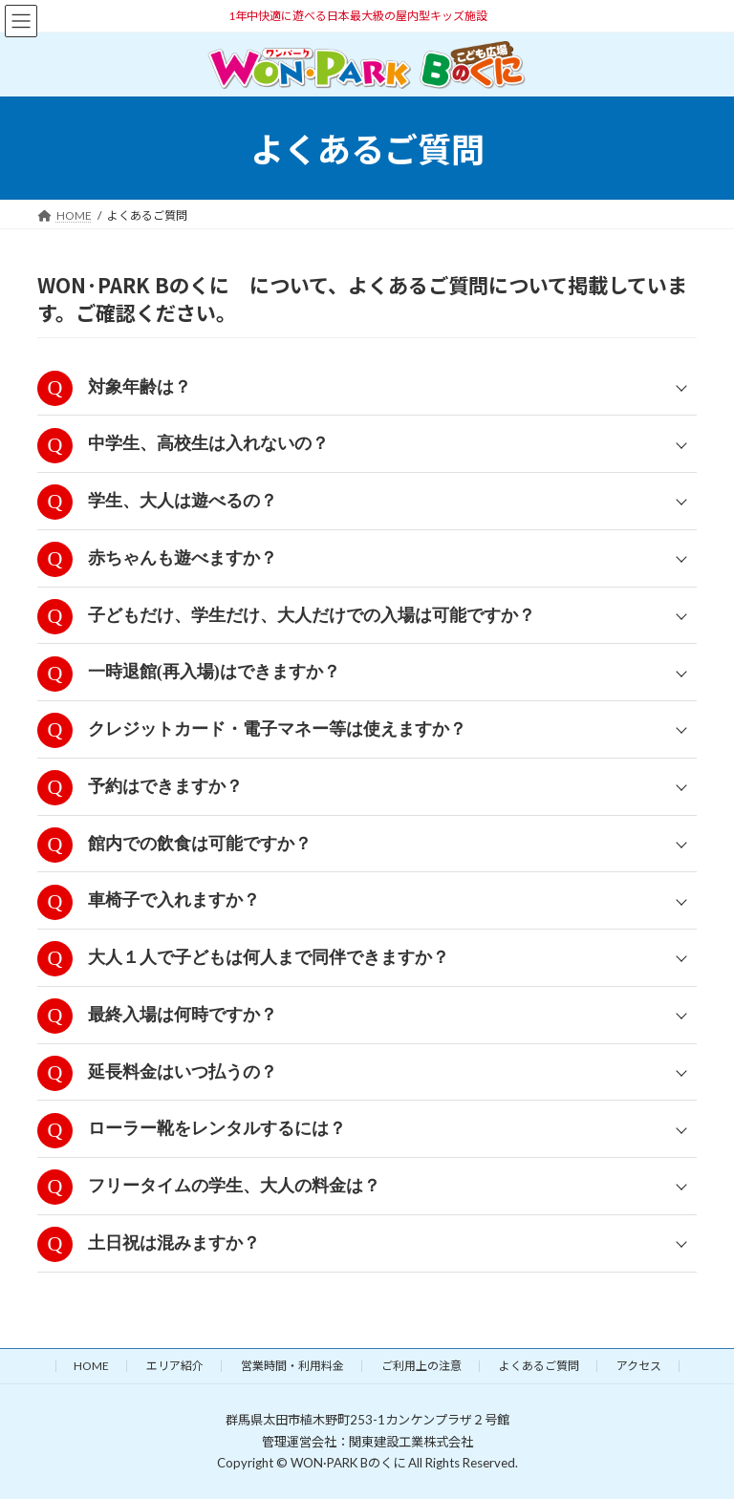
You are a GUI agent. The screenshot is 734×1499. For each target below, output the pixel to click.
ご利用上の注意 (421, 1366)
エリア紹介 (175, 1366)
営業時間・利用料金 (292, 1366)
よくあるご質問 (539, 1366)
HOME (91, 1366)
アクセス (638, 1366)
